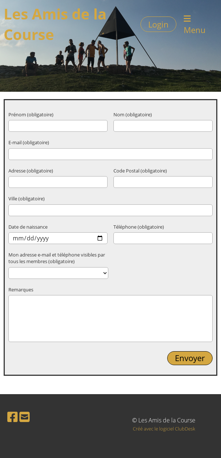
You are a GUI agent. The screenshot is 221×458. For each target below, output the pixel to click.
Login (158, 24)
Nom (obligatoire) (132, 114)
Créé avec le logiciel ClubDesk (164, 428)
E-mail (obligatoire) (28, 142)
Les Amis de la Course (55, 24)
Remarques (20, 289)
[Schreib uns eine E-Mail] (24, 417)
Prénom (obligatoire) (30, 114)
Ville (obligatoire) (26, 198)
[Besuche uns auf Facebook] (12, 417)
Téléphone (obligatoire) (138, 226)
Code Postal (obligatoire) (140, 170)
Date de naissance (28, 226)
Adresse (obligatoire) (30, 170)
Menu (195, 25)
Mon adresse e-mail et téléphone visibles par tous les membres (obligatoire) (56, 258)
